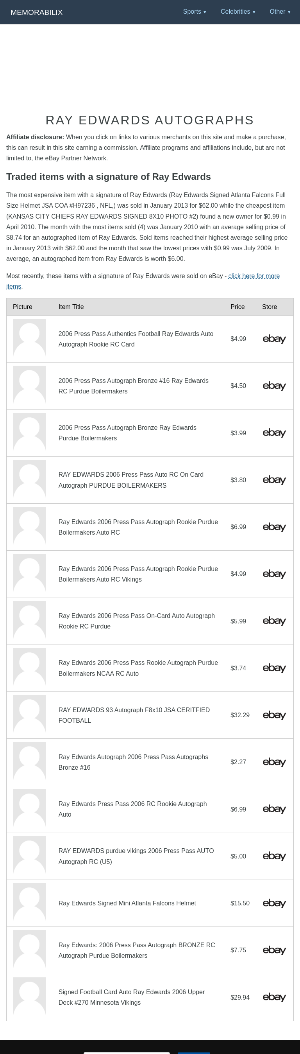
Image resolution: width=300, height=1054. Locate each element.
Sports (192, 11)
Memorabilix (36, 12)
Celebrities (235, 11)
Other (277, 11)
